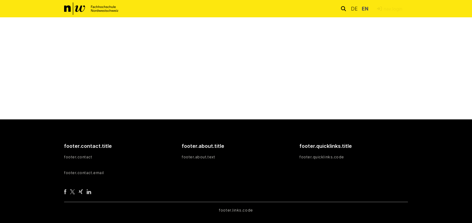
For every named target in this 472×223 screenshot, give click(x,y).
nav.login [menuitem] (393, 8)
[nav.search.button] (343, 8)
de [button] (355, 9)
